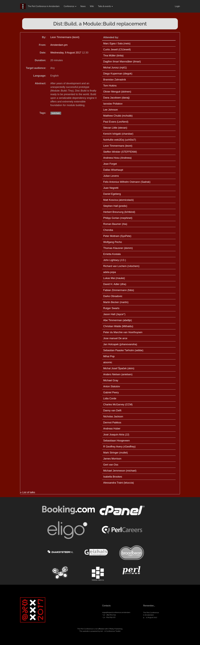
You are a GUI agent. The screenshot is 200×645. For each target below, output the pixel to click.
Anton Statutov (111, 386)
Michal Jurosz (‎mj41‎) (115, 67)
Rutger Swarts (111, 308)
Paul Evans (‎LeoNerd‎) (115, 121)
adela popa (109, 272)
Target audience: (36, 68)
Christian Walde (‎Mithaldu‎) (118, 326)
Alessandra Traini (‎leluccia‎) (118, 482)
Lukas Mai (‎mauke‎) (114, 278)
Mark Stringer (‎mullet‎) (115, 452)
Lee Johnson (110, 109)
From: (42, 45)
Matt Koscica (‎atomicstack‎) (118, 200)
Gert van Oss (110, 464)
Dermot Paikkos (112, 422)
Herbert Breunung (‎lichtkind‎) (119, 212)
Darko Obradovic (112, 296)
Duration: (40, 60)
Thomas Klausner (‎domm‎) (118, 248)
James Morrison (112, 458)
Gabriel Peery (111, 392)
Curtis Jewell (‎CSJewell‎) (117, 49)
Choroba (108, 230)
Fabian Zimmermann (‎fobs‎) (118, 290)
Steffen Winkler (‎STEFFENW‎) (120, 151)
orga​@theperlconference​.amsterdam (116, 612)
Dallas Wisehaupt (113, 169)
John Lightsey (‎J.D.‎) (114, 260)
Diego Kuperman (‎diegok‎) (117, 73)
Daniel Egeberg (112, 194)
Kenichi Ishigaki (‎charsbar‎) (118, 133)
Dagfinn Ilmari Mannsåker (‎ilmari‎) (122, 61)
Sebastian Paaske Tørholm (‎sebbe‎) (123, 350)
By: (44, 37)
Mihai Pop (109, 356)
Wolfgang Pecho (112, 242)
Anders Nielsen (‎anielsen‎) (117, 374)
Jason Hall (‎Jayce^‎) (114, 314)
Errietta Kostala (112, 254)
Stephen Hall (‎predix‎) (115, 206)
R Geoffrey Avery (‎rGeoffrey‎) (119, 446)
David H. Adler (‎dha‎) (114, 284)
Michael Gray (110, 380)
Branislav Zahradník (114, 79)
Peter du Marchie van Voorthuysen (122, 332)
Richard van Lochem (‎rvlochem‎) (121, 266)
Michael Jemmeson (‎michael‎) (119, 470)
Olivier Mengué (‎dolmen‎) (117, 91)
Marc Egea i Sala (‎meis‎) (116, 43)
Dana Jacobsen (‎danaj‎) (116, 97)
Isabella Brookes (112, 476)
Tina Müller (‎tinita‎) (113, 55)
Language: (39, 75)
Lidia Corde (109, 398)
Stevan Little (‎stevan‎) (115, 127)
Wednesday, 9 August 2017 (66, 52)
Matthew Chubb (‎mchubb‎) (118, 115)
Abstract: (40, 83)
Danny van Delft (112, 410)
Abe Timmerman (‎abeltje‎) (117, 320)
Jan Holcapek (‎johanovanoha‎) (120, 344)
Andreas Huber (111, 428)
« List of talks (27, 492)
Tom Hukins (110, 85)
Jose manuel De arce (115, 338)
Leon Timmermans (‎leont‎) (64, 37)
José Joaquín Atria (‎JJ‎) (116, 434)
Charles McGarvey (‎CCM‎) (118, 404)
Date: (43, 52)
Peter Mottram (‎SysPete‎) (117, 236)
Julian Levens (111, 175)
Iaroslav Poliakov (112, 103)
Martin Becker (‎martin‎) (115, 302)
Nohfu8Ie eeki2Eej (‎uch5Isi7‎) (119, 139)
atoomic (107, 362)
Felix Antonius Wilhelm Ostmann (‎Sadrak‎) (126, 181)
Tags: (43, 113)
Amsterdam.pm (59, 45)
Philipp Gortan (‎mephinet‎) (117, 218)
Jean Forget (110, 163)
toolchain (55, 113)
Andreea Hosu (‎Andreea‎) (117, 157)
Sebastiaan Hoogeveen (116, 440)
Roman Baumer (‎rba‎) (115, 224)
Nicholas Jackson (113, 416)
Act (101, 631)
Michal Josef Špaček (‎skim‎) (118, 368)
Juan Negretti (110, 188)
